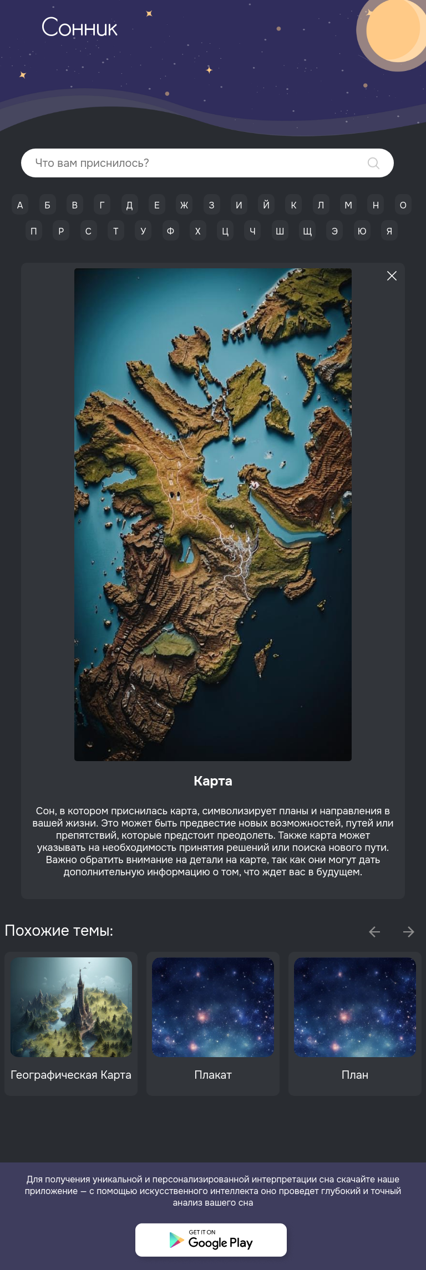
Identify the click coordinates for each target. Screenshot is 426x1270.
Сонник (79, 29)
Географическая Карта (71, 1075)
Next (408, 932)
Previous (374, 932)
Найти (373, 163)
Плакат (212, 1075)
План (355, 1075)
